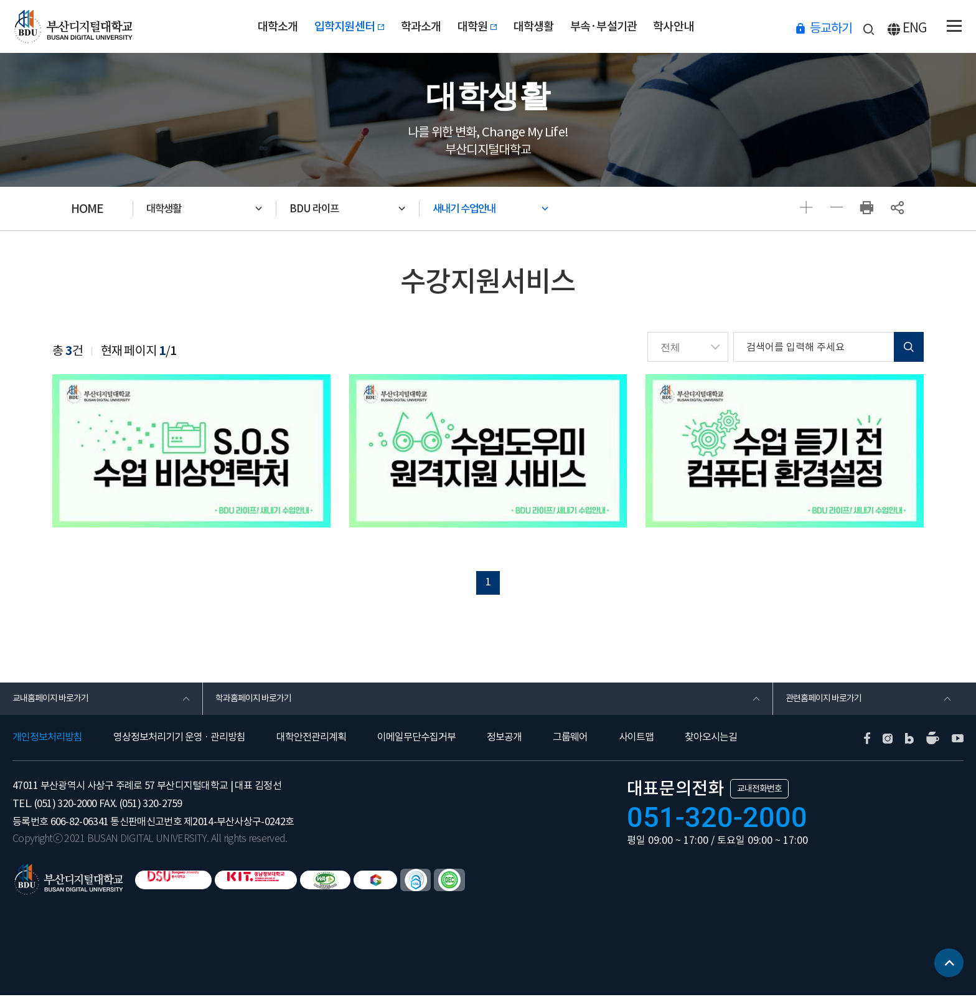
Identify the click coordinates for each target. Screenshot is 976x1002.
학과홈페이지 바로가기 (259, 703)
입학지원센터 (326, 26)
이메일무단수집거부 (416, 744)
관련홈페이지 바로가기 (830, 703)
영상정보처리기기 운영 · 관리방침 (179, 744)
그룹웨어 (570, 744)
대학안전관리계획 (311, 744)
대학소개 (242, 26)
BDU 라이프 (323, 208)
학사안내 (708, 26)
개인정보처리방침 (47, 744)
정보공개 (504, 744)
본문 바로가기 (0, 0)
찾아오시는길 (711, 744)
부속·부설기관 (627, 26)
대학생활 (545, 26)
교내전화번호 (759, 795)
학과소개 (409, 26)
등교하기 (831, 27)
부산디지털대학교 (76, 26)
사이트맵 (636, 744)
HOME (87, 208)
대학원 (477, 26)
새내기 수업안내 (476, 208)
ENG (914, 27)
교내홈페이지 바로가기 (56, 703)
